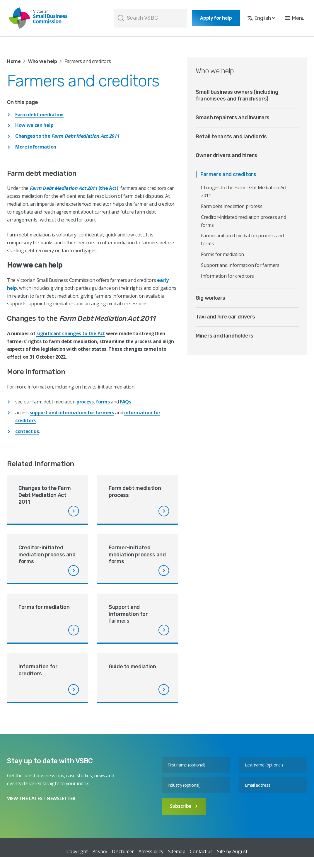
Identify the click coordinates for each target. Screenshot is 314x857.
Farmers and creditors (228, 174)
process (85, 401)
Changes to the (67, 136)
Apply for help (216, 18)
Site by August (232, 851)
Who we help (42, 61)
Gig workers (210, 298)
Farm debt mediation (39, 114)
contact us (27, 431)
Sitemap (176, 851)
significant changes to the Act (70, 333)
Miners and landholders (224, 336)
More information (35, 147)
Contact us (201, 851)
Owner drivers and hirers (226, 155)
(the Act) (74, 188)
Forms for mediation (222, 254)
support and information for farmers (72, 412)
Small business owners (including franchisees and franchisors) (237, 95)
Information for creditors (227, 276)
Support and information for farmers (240, 265)
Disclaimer (123, 851)
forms (103, 401)
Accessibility (151, 851)
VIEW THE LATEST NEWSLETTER (41, 798)
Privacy (99, 851)
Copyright (77, 851)
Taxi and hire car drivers (225, 317)
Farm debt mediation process (231, 206)
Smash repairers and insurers (232, 117)
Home (14, 61)
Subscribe (183, 806)
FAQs (125, 401)
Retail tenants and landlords (231, 136)
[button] (294, 18)
